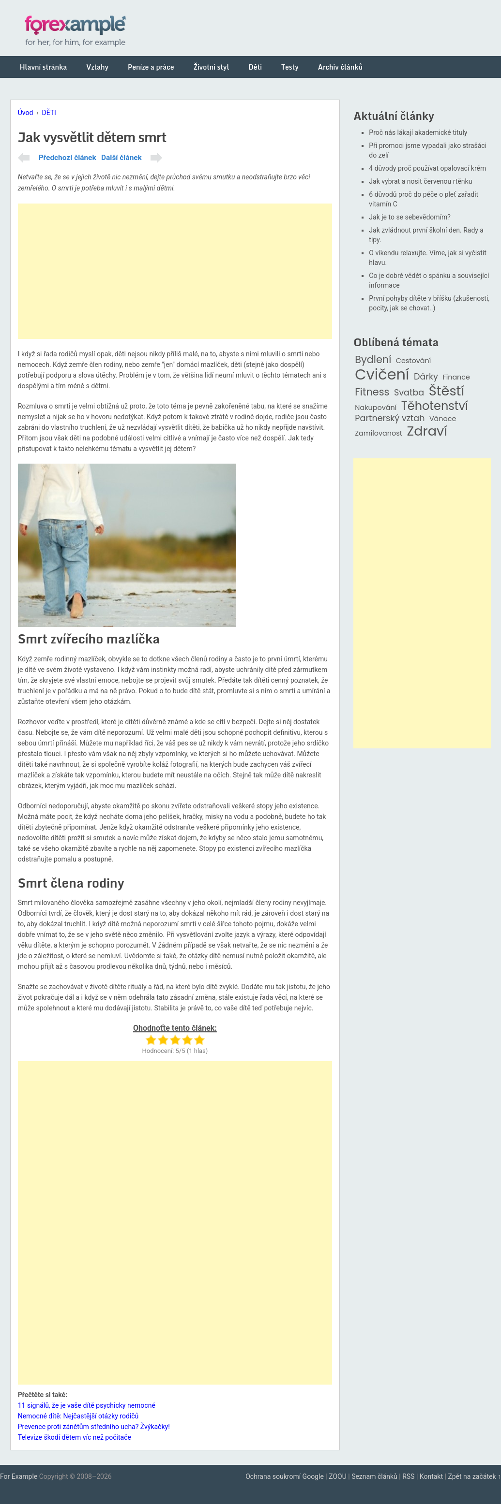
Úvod (25, 113)
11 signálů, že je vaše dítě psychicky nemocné (86, 1405)
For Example (18, 1476)
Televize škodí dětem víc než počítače (74, 1437)
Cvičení (382, 374)
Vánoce (442, 419)
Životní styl (211, 67)
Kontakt (431, 1476)
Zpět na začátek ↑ (474, 1476)
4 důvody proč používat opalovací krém (427, 168)
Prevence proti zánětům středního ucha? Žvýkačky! (94, 1427)
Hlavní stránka (43, 67)
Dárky (426, 377)
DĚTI (49, 113)
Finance (456, 377)
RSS (408, 1476)
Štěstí (447, 391)
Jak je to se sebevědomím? (410, 217)
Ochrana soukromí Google (284, 1476)
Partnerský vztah (390, 418)
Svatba (409, 393)
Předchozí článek (67, 157)
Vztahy (97, 67)
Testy (290, 67)
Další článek (121, 157)
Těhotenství (434, 406)
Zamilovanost (378, 433)
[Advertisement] (175, 271)
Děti (255, 67)
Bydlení (373, 360)
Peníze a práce (151, 67)
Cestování (413, 361)
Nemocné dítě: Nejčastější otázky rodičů (78, 1416)
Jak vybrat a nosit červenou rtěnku (420, 181)
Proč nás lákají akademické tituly (418, 132)
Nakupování (375, 408)
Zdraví (427, 431)
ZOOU (338, 1476)
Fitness (372, 392)
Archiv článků (340, 67)
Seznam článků (374, 1476)
